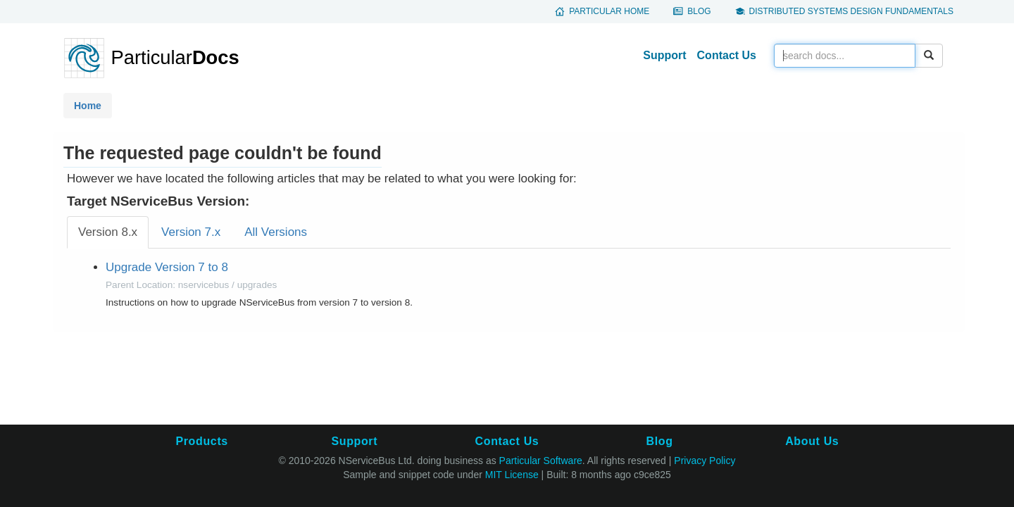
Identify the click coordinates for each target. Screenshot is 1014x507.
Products (201, 441)
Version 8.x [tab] (107, 232)
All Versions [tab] (275, 232)
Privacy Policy (704, 460)
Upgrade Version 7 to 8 (167, 267)
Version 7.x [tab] (190, 232)
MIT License (512, 474)
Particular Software (540, 460)
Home (87, 105)
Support (664, 55)
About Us (812, 441)
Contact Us (726, 55)
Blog (699, 11)
